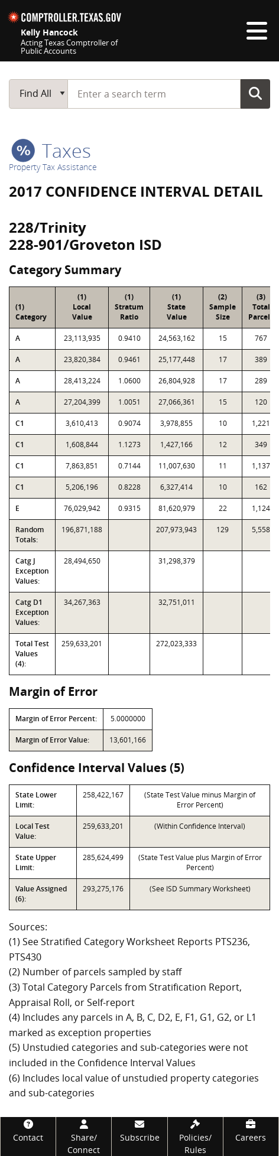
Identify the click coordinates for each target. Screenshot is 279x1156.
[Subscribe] (139, 1130)
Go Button (255, 93)
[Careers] (250, 1130)
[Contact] (28, 1130)
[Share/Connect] (83, 1136)
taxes (51, 150)
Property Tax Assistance (53, 166)
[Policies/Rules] (195, 1136)
